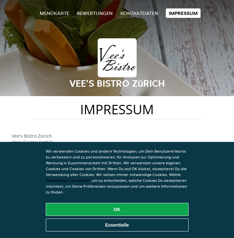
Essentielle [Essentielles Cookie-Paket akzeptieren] (117, 225)
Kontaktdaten (139, 13)
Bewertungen (95, 13)
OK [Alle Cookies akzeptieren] (117, 209)
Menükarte (54, 13)
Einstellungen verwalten (68, 180)
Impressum (183, 13)
